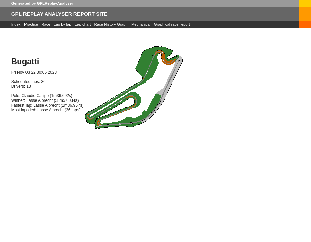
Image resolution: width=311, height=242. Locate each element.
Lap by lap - (64, 24)
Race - (46, 24)
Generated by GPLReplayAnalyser (42, 3)
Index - (17, 24)
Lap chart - (84, 24)
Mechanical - (142, 24)
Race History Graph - (112, 24)
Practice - (32, 24)
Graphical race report (172, 24)
